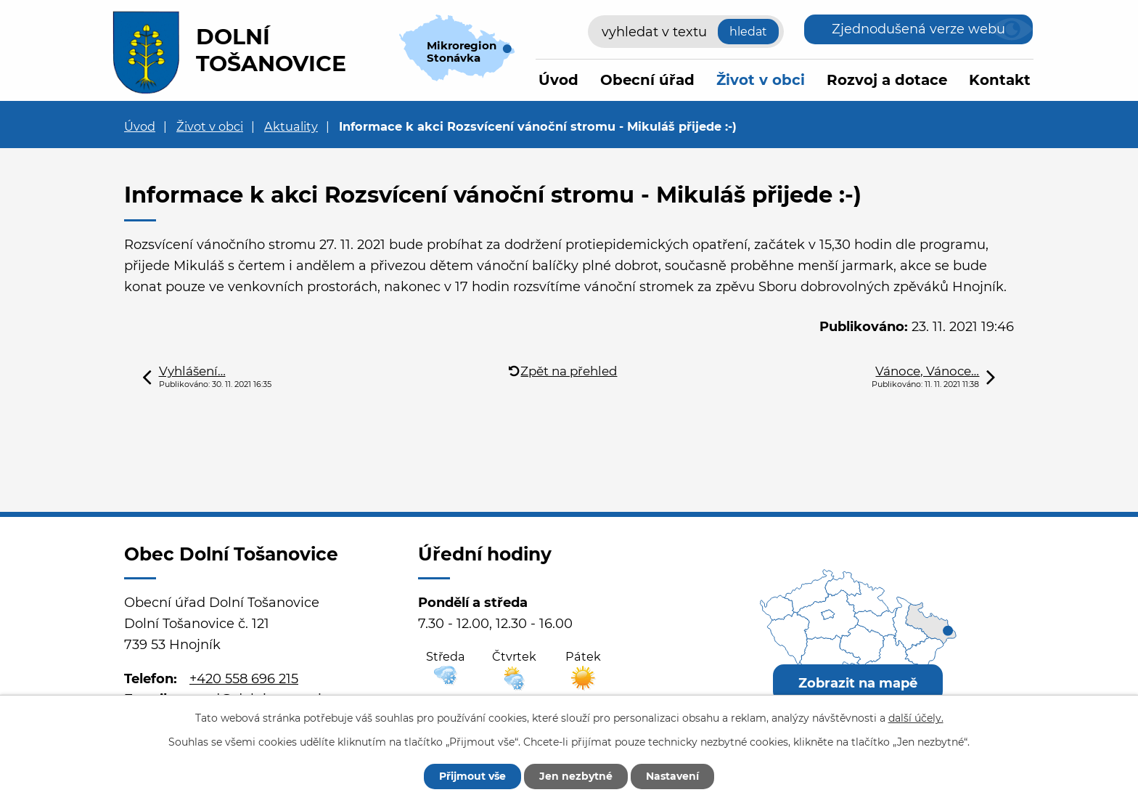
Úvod (558, 80)
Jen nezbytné (576, 776)
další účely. (915, 718)
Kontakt (1000, 80)
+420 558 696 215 (243, 679)
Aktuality (291, 126)
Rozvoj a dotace (887, 80)
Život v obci (760, 80)
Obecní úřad (647, 80)
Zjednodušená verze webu (918, 29)
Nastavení (672, 776)
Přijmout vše (472, 776)
